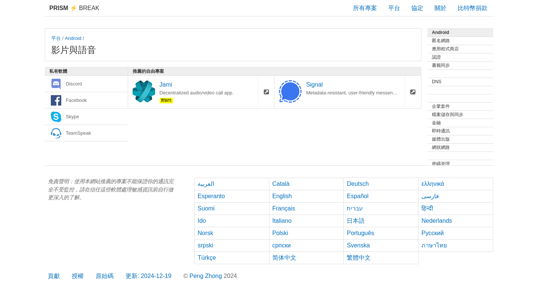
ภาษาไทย (434, 245)
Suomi (206, 208)
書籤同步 (441, 65)
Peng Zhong (206, 276)
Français (283, 208)
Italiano (282, 221)
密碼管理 (441, 163)
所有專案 (365, 8)
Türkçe (207, 257)
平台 (394, 8)
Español (357, 196)
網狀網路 (441, 147)
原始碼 (105, 276)
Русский (432, 233)
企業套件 (441, 106)
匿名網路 (441, 40)
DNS (436, 81)
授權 (78, 276)
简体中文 (284, 257)
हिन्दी (427, 208)
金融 (436, 122)
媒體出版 (441, 139)
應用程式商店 (445, 48)
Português (360, 233)
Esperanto (211, 196)
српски (281, 245)
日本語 (356, 221)
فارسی (430, 196)
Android (73, 38)
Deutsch (358, 184)
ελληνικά (432, 184)
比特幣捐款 (473, 8)
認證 (436, 57)
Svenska (358, 245)
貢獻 (54, 276)
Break (74, 8)
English (282, 196)
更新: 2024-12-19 (148, 276)
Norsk (205, 233)
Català (281, 184)
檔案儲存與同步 (447, 114)
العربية (206, 184)
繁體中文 (359, 257)
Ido (202, 221)
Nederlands (436, 221)
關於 (440, 8)
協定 (417, 8)
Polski (280, 233)
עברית (355, 208)
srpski (205, 245)
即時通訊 (441, 131)
